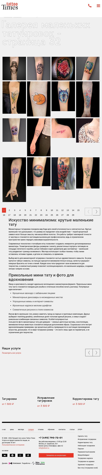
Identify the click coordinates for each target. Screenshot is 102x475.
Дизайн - (11, 463)
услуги (80, 429)
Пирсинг (81, 449)
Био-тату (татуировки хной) (88, 468)
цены (12, 429)
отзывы (41, 429)
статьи (72, 429)
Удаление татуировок (86, 465)
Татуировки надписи (85, 458)
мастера (21, 429)
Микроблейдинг (84, 455)
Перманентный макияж (86, 452)
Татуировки (9, 398)
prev (89, 210)
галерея (31, 429)
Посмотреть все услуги (11, 353)
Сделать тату (82, 436)
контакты (62, 429)
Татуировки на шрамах (86, 461)
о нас (4, 429)
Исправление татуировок (46, 399)
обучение (51, 429)
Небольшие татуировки (86, 446)
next (97, 210)
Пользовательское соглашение (13, 445)
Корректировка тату (86, 398)
